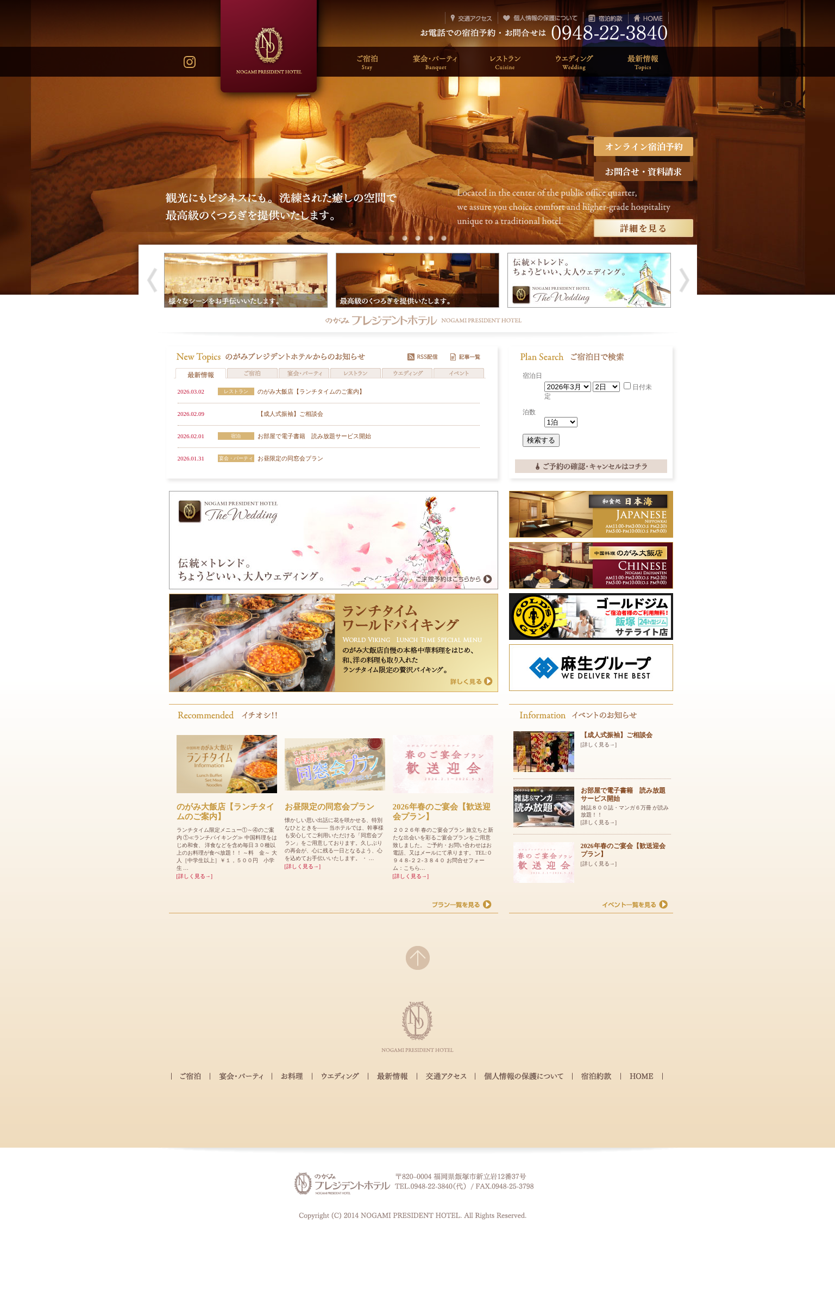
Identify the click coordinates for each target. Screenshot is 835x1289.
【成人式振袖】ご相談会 (290, 413)
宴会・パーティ (241, 1077)
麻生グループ (591, 679)
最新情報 (392, 1077)
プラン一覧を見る (462, 906)
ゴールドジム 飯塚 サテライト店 (591, 628)
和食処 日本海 (591, 526)
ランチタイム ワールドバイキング (333, 673)
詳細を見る (643, 228)
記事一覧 (465, 357)
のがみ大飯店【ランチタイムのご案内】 (311, 391)
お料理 (292, 1077)
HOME (642, 1076)
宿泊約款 (596, 1077)
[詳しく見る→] (195, 876)
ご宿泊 (190, 1077)
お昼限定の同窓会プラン (290, 458)
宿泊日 (532, 375)
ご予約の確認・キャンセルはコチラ (591, 469)
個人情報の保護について (523, 1077)
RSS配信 (422, 357)
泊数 (529, 412)
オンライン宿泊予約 (643, 146)
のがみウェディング (333, 570)
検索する (541, 440)
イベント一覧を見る (635, 906)
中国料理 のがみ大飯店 (591, 577)
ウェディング (340, 1077)
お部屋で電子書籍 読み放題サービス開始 (314, 436)
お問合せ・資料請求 (643, 171)
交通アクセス (446, 1077)
